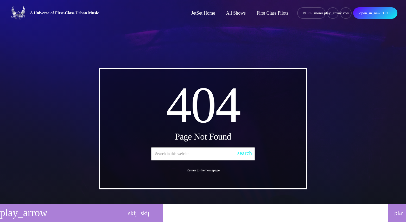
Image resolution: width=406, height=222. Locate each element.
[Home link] (18, 13)
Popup (375, 13)
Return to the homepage (203, 170)
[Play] (333, 13)
